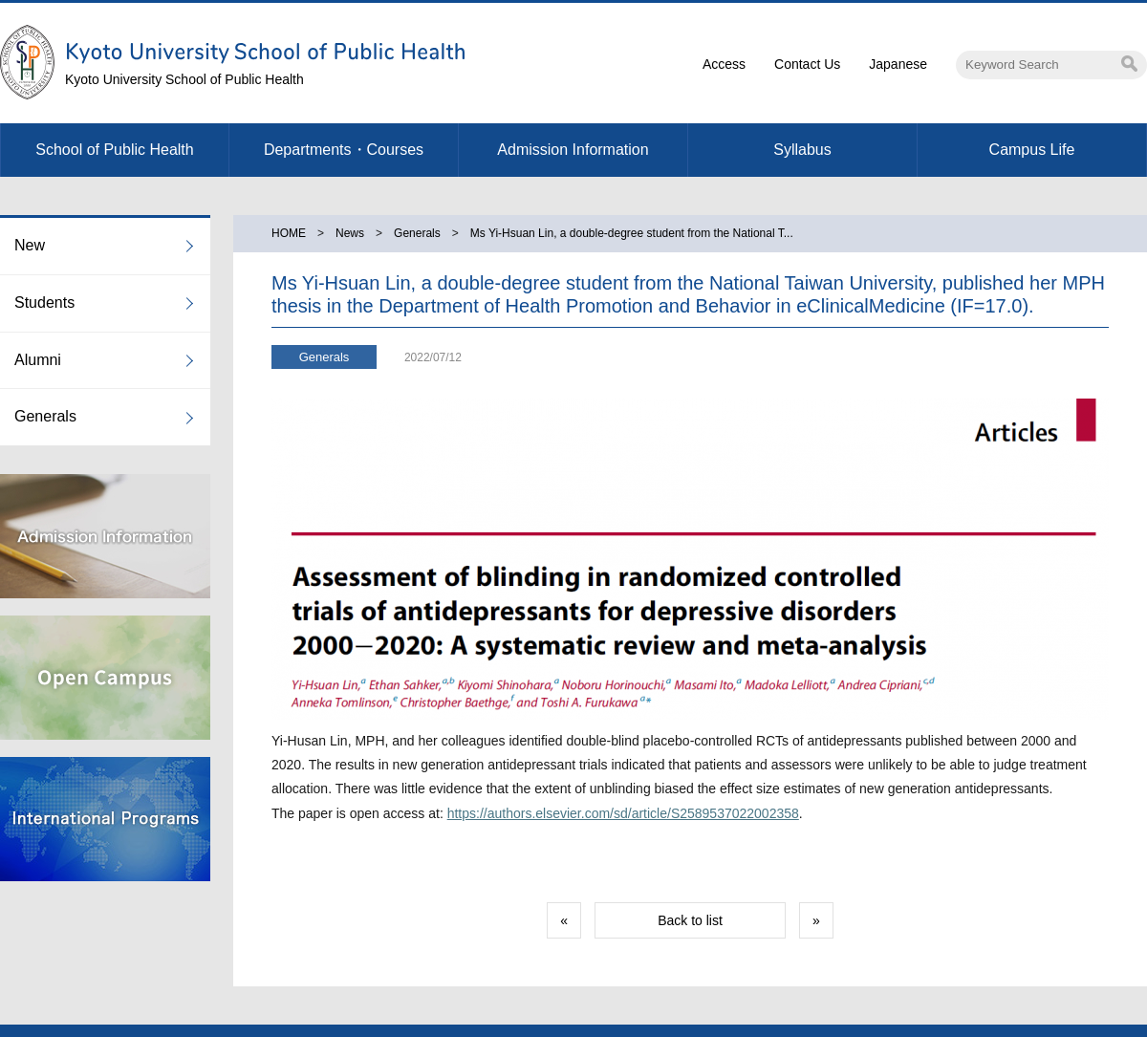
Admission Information (572, 149)
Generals (45, 416)
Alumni (37, 360)
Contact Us (807, 64)
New (29, 245)
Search (1129, 63)
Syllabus (802, 149)
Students (44, 302)
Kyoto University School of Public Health (184, 79)
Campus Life (1032, 149)
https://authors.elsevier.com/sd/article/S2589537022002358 (623, 813)
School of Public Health (114, 149)
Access (724, 64)
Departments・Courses (343, 149)
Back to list (690, 920)
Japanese (898, 64)
